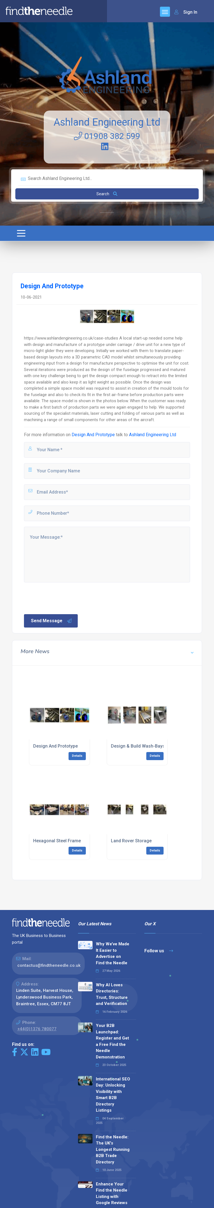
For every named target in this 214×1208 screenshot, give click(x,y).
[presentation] (65, 598)
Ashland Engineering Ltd (107, 122)
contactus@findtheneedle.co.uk (49, 965)
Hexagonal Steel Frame (57, 840)
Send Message (51, 621)
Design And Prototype (93, 434)
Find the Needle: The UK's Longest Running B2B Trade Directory (113, 1149)
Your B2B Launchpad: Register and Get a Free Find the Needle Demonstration (112, 1041)
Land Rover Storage (131, 840)
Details (77, 756)
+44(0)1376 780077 (37, 1028)
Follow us (158, 950)
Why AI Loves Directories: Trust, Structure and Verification (112, 994)
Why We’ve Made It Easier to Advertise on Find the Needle (112, 953)
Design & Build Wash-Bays (138, 746)
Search (106, 193)
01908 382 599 (107, 136)
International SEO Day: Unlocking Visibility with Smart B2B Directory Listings (113, 1095)
